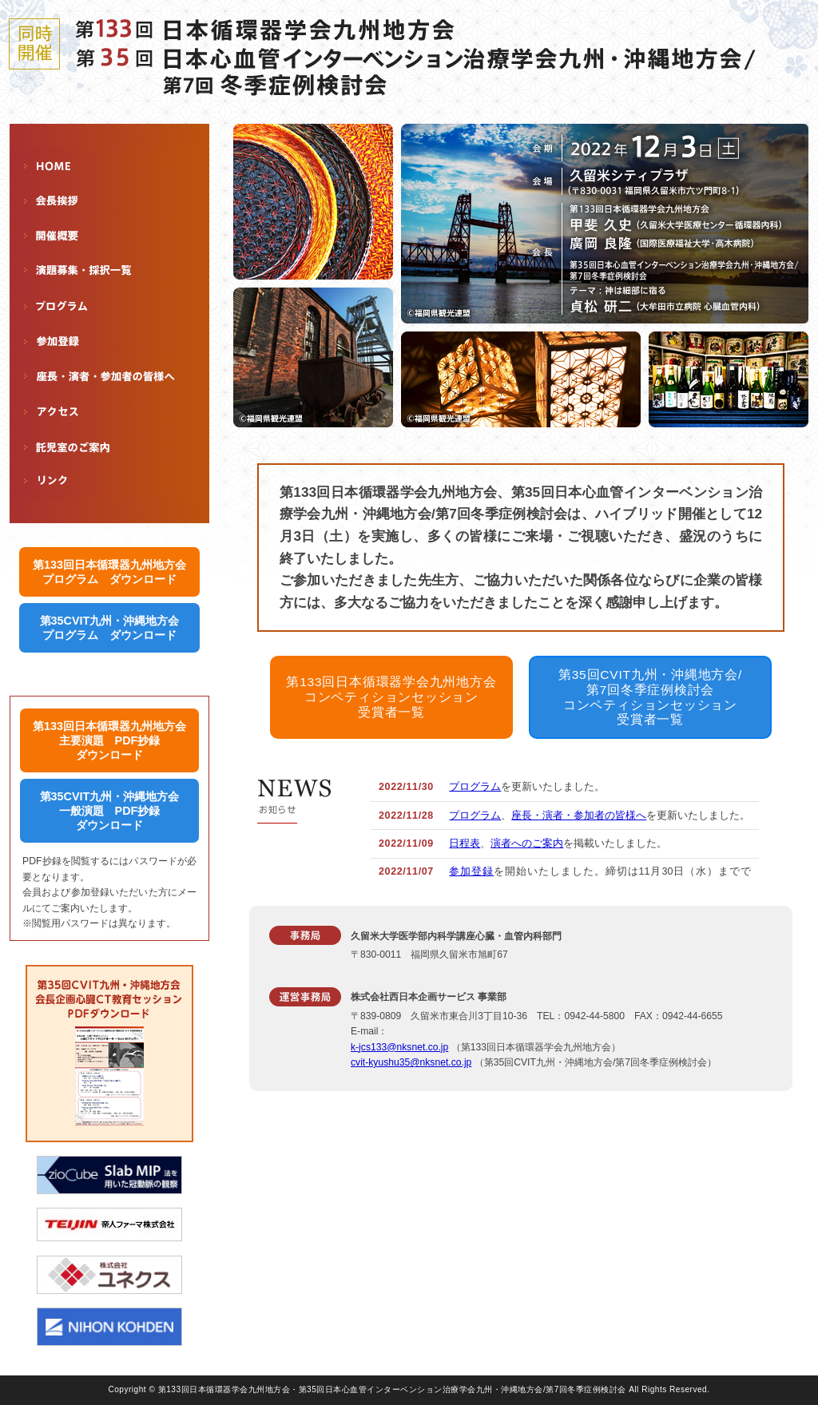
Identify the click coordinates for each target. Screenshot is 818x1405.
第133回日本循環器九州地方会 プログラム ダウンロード (109, 571)
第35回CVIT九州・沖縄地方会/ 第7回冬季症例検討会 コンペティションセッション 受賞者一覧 (650, 697)
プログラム (475, 786)
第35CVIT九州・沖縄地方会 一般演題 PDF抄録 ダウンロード (110, 810)
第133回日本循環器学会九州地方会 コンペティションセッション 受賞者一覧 (391, 696)
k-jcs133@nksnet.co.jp (399, 1047)
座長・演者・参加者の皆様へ (578, 815)
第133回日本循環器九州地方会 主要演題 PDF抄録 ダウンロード (109, 740)
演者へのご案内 (526, 843)
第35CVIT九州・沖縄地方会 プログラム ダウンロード (110, 627)
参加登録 (471, 871)
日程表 (464, 843)
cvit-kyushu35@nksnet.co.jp (411, 1062)
